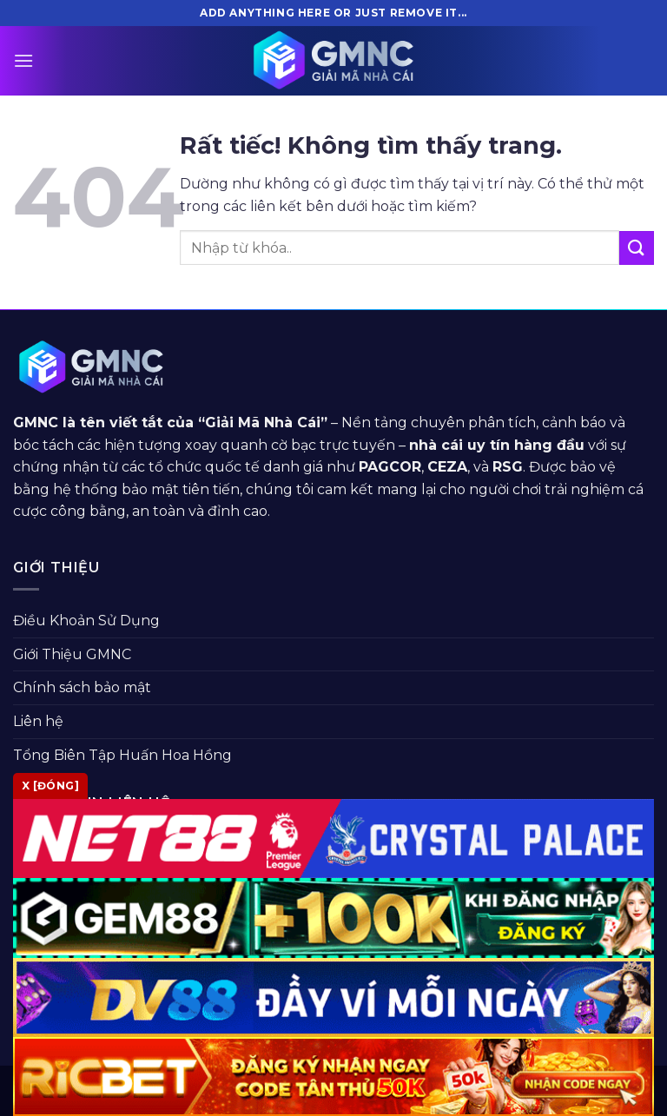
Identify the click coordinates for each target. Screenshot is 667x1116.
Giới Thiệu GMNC (72, 654)
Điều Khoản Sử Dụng (86, 620)
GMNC (35, 422)
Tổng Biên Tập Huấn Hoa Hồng (122, 755)
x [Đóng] (50, 785)
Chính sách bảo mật (82, 687)
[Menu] (23, 60)
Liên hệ (38, 721)
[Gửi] (636, 248)
